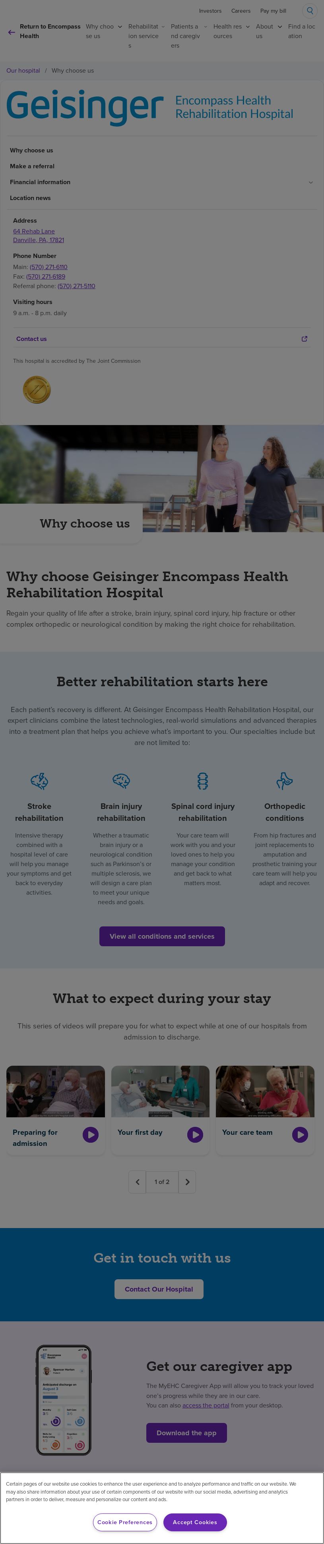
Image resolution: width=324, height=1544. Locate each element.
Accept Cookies (195, 1522)
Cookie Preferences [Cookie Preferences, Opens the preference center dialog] (125, 1522)
